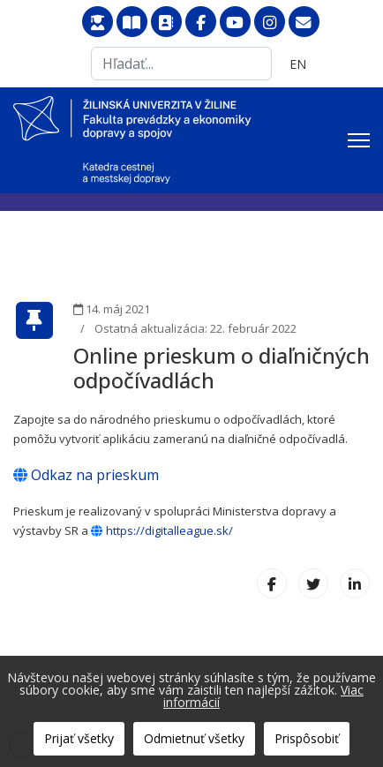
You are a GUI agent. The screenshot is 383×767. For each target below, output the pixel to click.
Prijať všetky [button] (79, 738)
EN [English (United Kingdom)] (297, 64)
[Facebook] (272, 583)
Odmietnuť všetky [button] (194, 738)
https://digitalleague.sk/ (162, 530)
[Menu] (359, 140)
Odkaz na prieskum (86, 475)
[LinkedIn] (355, 583)
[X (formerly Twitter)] (313, 583)
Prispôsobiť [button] (306, 738)
